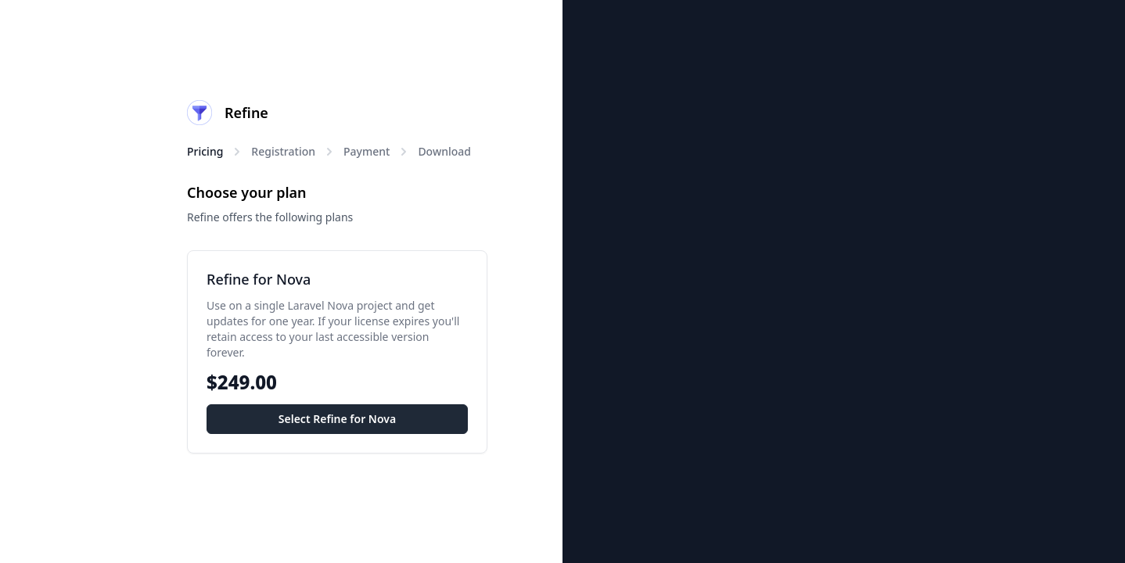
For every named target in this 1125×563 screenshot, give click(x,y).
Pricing (205, 151)
